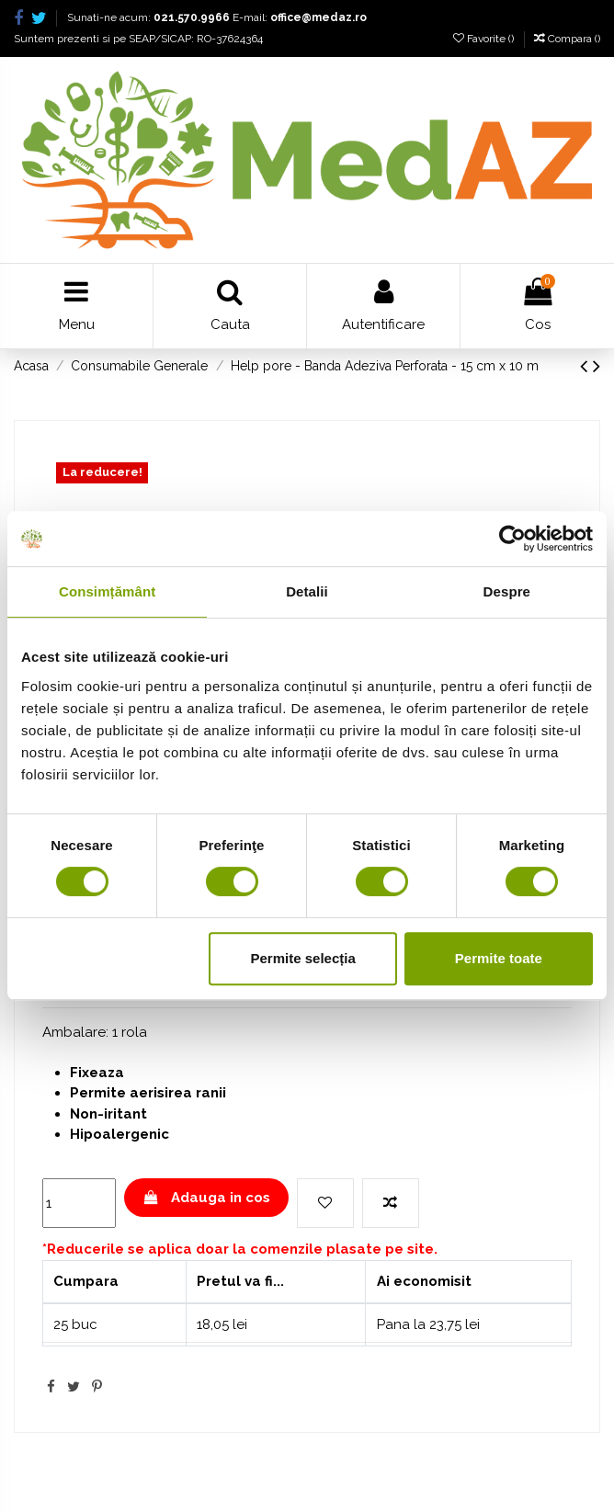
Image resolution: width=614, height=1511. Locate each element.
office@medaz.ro (318, 17)
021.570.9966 (192, 17)
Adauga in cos (206, 1197)
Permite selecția (303, 958)
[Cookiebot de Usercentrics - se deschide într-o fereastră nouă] (512, 538)
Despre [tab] (506, 591)
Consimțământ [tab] (107, 591)
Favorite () (485, 38)
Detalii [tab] (307, 591)
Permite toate (498, 958)
